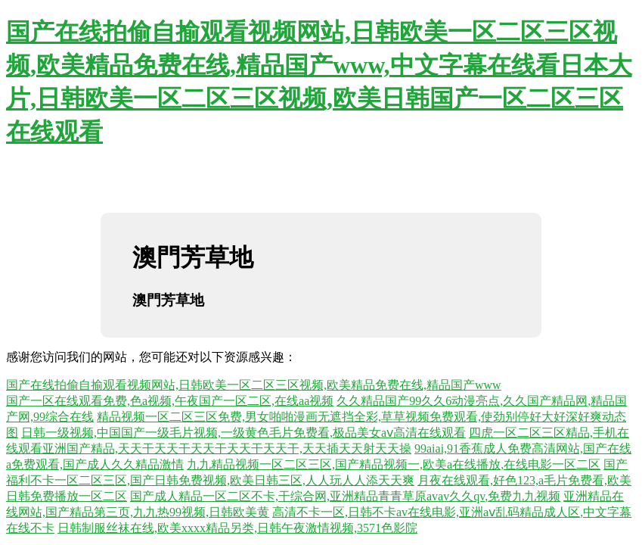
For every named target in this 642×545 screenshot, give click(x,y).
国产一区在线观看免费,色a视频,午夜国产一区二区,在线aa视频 (169, 400)
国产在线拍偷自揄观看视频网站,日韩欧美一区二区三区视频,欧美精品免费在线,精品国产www (253, 384)
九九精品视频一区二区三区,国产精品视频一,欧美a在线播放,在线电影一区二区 (393, 464)
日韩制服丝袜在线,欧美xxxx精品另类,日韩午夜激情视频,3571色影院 (237, 528)
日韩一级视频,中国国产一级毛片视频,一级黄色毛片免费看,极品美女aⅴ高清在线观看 (243, 432)
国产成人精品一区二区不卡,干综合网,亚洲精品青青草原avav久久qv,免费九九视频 (345, 496)
